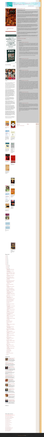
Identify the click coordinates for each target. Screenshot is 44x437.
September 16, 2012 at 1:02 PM (25, 58)
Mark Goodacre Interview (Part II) (9, 284)
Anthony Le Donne (21, 38)
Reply (19, 56)
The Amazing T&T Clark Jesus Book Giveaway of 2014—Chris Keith (11, 395)
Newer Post (18, 124)
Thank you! (7, 285)
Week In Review (8, 279)
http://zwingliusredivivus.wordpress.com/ (8, 422)
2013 (6, 263)
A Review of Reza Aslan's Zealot (8, 371)
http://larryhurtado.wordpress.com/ (8, 418)
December (8, 265)
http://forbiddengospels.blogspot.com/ (8, 420)
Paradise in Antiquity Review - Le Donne (10, 272)
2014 (6, 262)
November (8, 266)
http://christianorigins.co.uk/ (7, 423)
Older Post (37, 124)
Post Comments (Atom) (21, 125)
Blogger (25, 435)
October (7, 267)
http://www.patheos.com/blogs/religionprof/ (9, 417)
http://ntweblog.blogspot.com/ (7, 419)
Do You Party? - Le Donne (9, 339)
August (7, 354)
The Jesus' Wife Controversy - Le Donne (10, 298)
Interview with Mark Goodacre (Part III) (10, 280)
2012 (6, 264)
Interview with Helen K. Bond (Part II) (10, 328)
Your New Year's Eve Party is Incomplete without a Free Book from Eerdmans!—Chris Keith (11, 400)
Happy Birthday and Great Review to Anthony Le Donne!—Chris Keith (11, 389)
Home (28, 124)
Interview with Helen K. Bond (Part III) (10, 312)
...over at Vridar (8, 283)
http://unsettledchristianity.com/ (7, 421)
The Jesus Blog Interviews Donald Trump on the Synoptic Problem (11, 367)
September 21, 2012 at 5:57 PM (25, 80)
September (8, 268)
